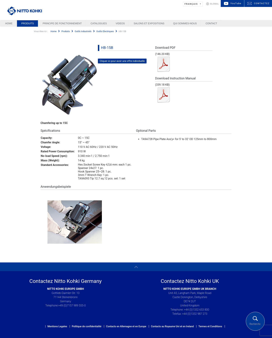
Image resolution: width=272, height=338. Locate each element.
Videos (120, 23)
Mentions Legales (57, 326)
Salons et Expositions (149, 23)
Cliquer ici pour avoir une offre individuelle (122, 61)
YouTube (235, 3)
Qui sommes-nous (185, 23)
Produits (27, 23)
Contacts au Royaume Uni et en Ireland (172, 326)
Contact (211, 23)
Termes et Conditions (210, 326)
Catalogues (99, 23)
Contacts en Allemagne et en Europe (126, 326)
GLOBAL (214, 4)
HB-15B (107, 48)
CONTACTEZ (262, 3)
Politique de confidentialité (86, 326)
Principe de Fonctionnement (62, 23)
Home (8, 23)
